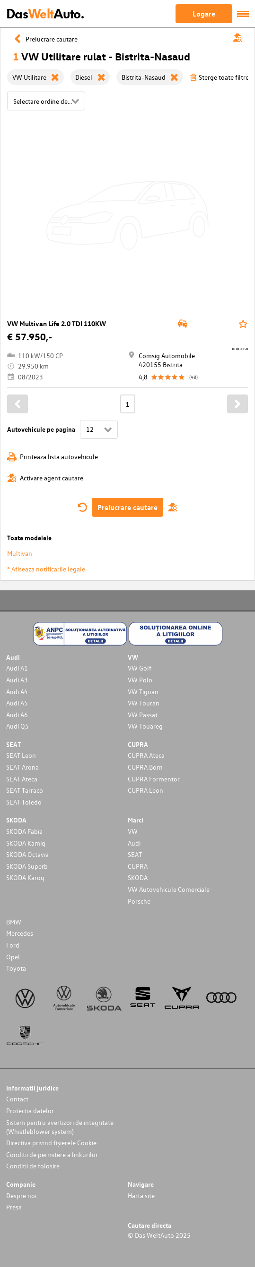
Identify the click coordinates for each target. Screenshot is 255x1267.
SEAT (135, 854)
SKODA (138, 877)
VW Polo (140, 679)
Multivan (19, 553)
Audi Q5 (17, 726)
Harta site (141, 1195)
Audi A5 (17, 702)
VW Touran (143, 702)
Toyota (16, 968)
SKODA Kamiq (25, 843)
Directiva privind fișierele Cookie (51, 1142)
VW (133, 831)
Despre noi (21, 1195)
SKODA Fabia (24, 831)
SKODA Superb (27, 866)
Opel (13, 956)
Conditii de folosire (33, 1165)
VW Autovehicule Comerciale (169, 889)
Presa (14, 1206)
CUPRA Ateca (146, 755)
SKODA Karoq (25, 877)
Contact (17, 1098)
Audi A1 (17, 667)
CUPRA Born (145, 767)
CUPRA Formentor (154, 778)
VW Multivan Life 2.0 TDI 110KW (56, 323)
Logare (204, 13)
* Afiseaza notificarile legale (46, 568)
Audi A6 (17, 714)
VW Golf (139, 667)
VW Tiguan (143, 691)
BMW (13, 921)
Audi (134, 843)
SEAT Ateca (21, 778)
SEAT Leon (21, 755)
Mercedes (19, 933)
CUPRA (138, 866)
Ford (12, 944)
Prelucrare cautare (127, 507)
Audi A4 (17, 691)
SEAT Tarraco (24, 790)
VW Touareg (145, 726)
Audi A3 (17, 679)
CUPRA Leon (145, 790)
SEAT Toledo (24, 801)
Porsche (139, 901)
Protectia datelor (30, 1110)
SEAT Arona (22, 767)
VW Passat (143, 714)
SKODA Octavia (27, 854)
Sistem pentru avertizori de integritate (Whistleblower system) (60, 1127)
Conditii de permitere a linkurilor (52, 1154)
